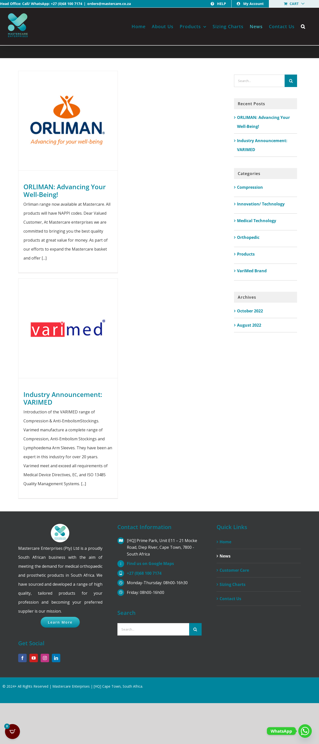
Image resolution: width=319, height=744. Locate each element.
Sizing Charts (232, 584)
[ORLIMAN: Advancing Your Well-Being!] (68, 120)
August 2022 (249, 325)
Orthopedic (248, 237)
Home (225, 542)
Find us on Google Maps (150, 563)
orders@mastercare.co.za (109, 3)
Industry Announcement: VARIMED (62, 398)
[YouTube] (33, 658)
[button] (303, 26)
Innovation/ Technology (261, 204)
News (225, 556)
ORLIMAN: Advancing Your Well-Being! (64, 190)
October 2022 (250, 311)
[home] (60, 528)
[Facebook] (22, 658)
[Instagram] (45, 658)
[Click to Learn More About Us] (60, 622)
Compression (250, 187)
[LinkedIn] (56, 658)
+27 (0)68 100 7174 (66, 3)
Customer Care (234, 570)
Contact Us (230, 598)
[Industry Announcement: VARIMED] (68, 328)
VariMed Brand (252, 271)
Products (246, 254)
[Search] (291, 81)
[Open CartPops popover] (12, 731)
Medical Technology (256, 220)
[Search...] (259, 81)
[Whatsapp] (305, 731)
